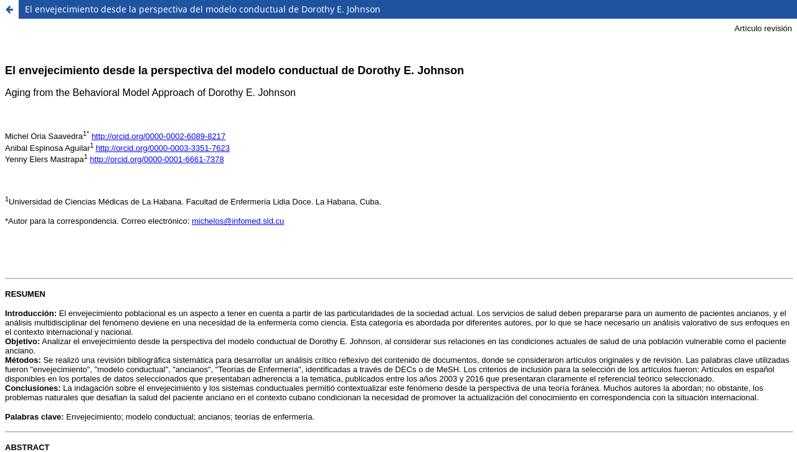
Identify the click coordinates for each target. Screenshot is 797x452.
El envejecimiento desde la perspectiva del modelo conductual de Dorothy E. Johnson (202, 9)
